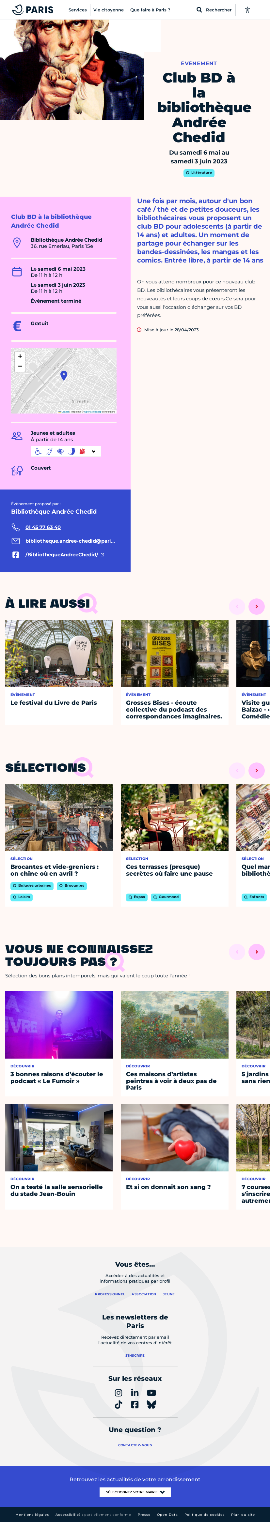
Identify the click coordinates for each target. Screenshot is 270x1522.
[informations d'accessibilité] (66, 451)
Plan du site (243, 1515)
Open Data (167, 1515)
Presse (144, 1515)
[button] (63, 375)
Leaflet (63, 411)
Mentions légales (32, 1515)
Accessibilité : (93, 1515)
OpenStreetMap (93, 411)
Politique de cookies (204, 1515)
